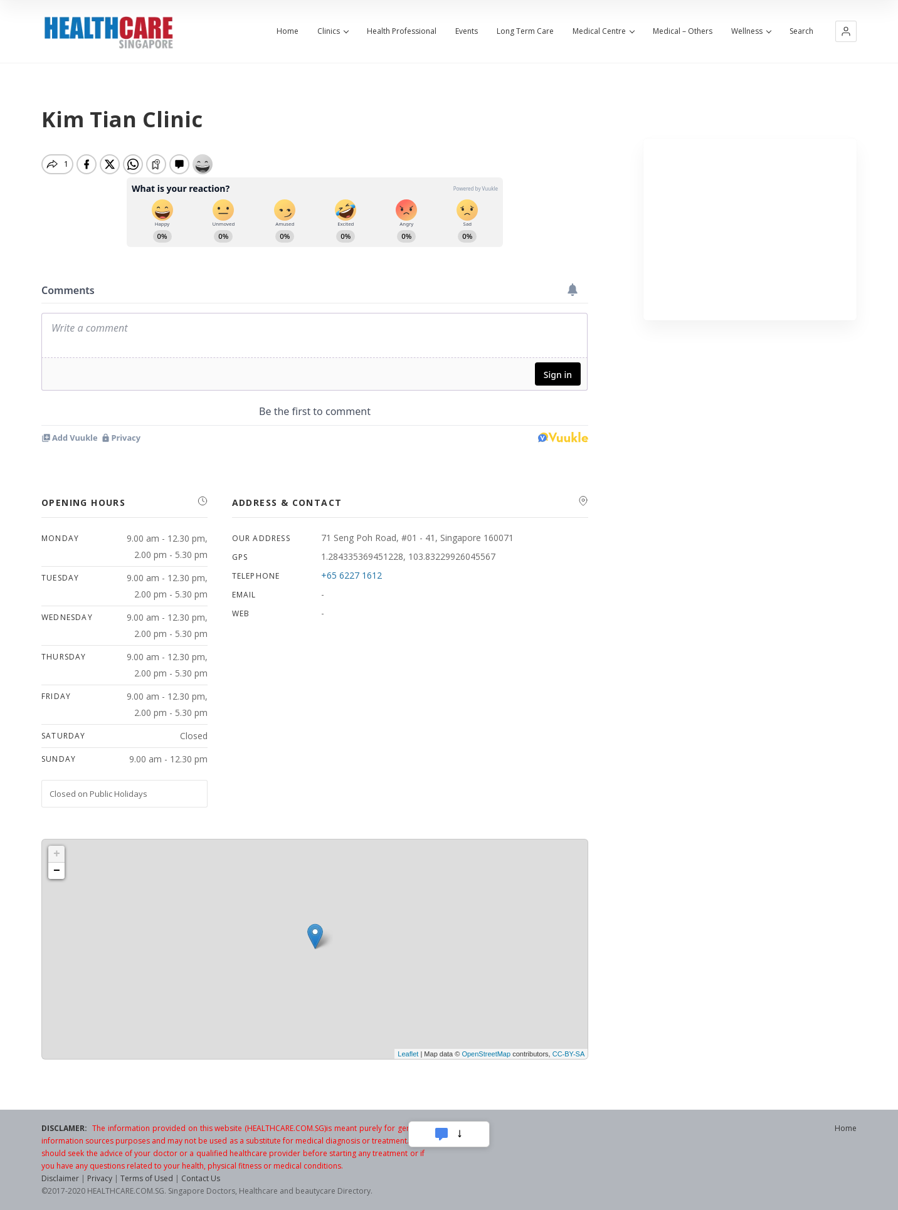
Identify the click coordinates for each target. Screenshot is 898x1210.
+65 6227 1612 (351, 575)
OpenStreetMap (486, 1054)
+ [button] (56, 853)
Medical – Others (682, 31)
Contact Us (200, 1178)
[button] (846, 31)
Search (801, 31)
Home (287, 31)
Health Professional (401, 31)
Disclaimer (60, 1178)
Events (466, 31)
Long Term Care (525, 31)
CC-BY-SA (568, 1054)
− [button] (56, 870)
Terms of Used (146, 1178)
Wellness (751, 31)
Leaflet (408, 1054)
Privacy (99, 1178)
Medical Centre (603, 31)
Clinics (332, 31)
